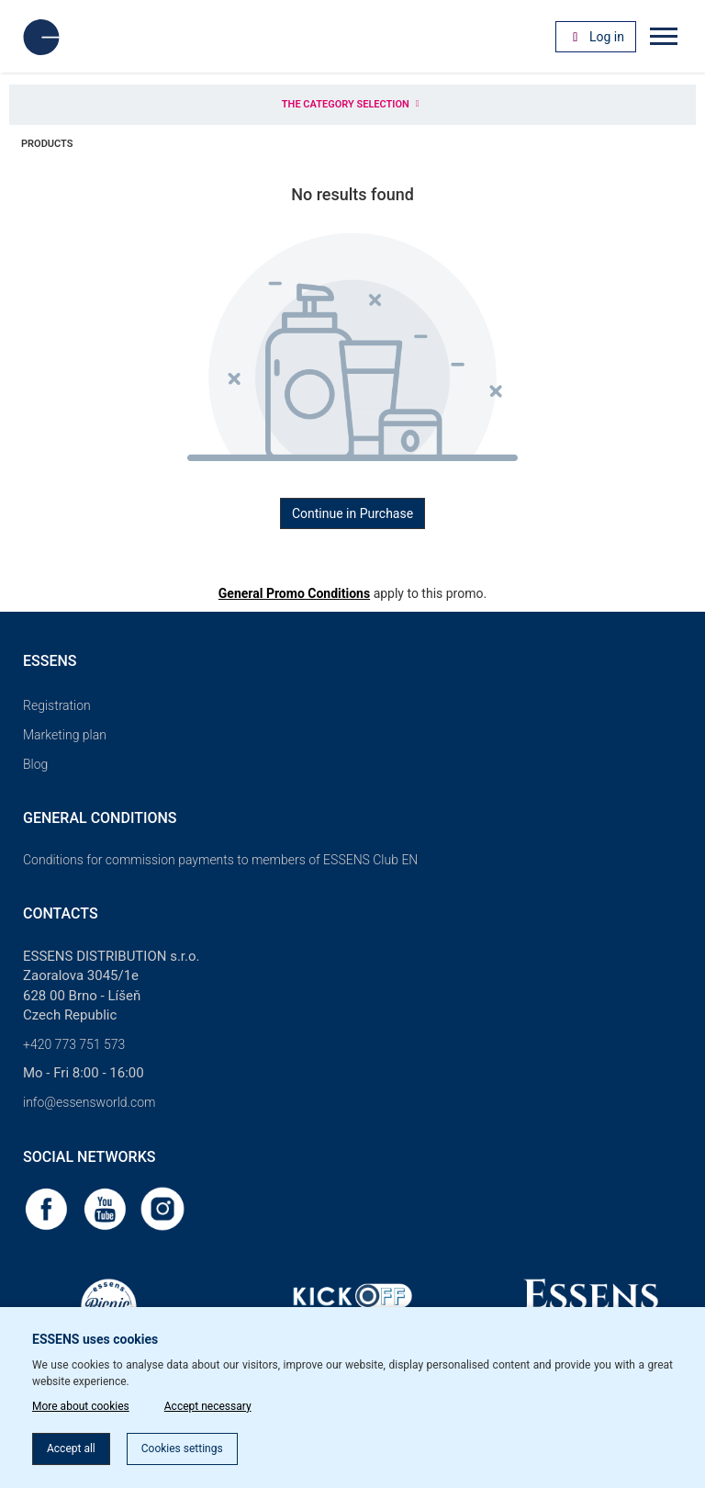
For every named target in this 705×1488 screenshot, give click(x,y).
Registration (57, 705)
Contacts (60, 913)
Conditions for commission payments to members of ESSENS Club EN (220, 859)
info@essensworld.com (89, 1102)
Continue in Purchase (352, 513)
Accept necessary (208, 1406)
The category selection (352, 104)
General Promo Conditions (294, 593)
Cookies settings (182, 1448)
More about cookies (80, 1406)
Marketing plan (64, 734)
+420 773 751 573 (74, 1044)
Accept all (71, 1448)
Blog (35, 764)
